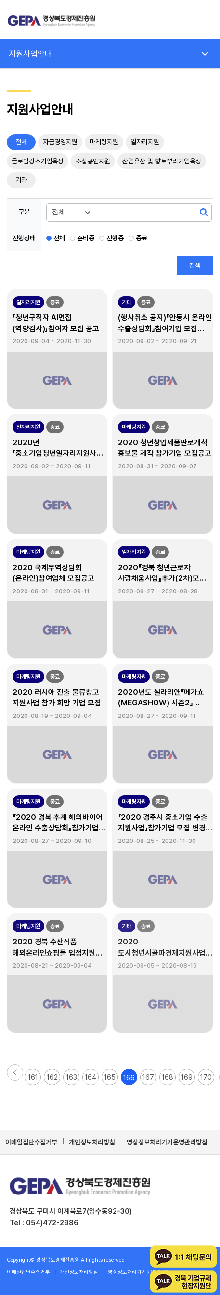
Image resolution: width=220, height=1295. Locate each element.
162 (52, 1077)
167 (148, 1077)
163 (71, 1077)
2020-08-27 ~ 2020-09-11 (157, 715)
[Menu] (201, 19)
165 (110, 1077)
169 (187, 1077)
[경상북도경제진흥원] (89, 19)
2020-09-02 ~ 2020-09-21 (157, 341)
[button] (15, 1069)
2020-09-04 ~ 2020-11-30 (52, 341)
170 (206, 1077)
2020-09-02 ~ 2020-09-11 (52, 466)
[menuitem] (201, 19)
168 (167, 1077)
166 (129, 1077)
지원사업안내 (30, 54)
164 (90, 1077)
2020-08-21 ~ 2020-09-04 (52, 965)
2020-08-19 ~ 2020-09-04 (52, 715)
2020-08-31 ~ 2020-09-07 (157, 466)
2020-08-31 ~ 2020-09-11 (51, 591)
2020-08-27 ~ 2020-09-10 (52, 840)
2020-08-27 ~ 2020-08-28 (158, 591)
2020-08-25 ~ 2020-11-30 (157, 840)
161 (33, 1077)
